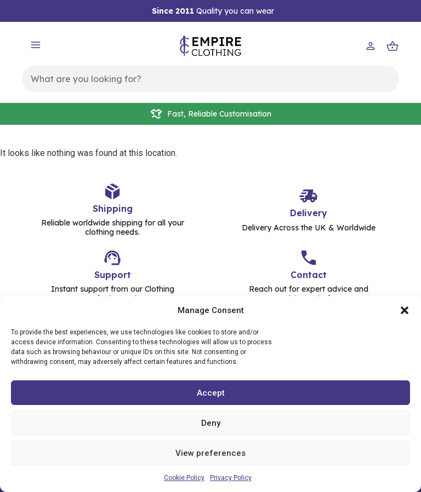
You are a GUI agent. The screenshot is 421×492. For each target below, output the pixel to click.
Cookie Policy (184, 478)
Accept (211, 393)
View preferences (210, 453)
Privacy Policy (231, 478)
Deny (210, 423)
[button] (404, 310)
